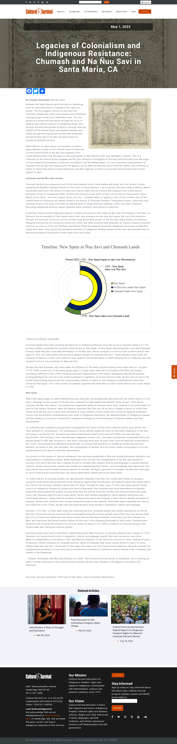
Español (145, 2)
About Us (60, 12)
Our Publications (90, 12)
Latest (133, 12)
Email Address (119, 697)
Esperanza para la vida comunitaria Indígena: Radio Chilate (85, 622)
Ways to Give (121, 12)
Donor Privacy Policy (86, 740)
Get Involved (107, 12)
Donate (145, 11)
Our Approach (74, 12)
